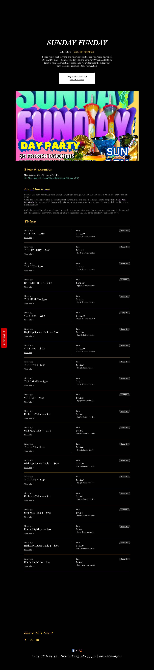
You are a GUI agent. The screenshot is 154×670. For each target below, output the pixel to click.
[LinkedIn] (81, 650)
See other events (77, 80)
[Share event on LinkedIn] (37, 640)
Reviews (4, 338)
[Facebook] (73, 650)
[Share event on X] (31, 640)
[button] (142, 5)
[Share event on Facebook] (25, 640)
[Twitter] (77, 650)
